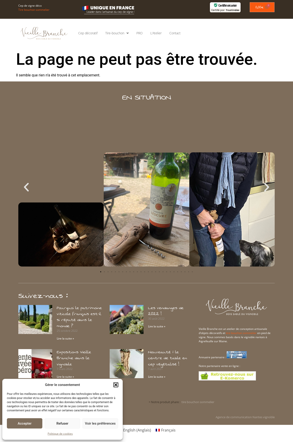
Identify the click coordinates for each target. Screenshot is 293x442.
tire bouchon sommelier (198, 402)
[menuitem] (134, 430)
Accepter (24, 423)
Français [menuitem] (168, 430)
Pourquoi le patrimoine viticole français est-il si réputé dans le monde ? (79, 317)
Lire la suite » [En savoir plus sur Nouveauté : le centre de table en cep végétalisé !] (156, 377)
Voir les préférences (100, 423)
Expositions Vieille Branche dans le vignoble (74, 358)
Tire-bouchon (117, 33)
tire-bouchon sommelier (241, 333)
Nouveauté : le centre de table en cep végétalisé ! (167, 358)
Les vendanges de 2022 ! (166, 311)
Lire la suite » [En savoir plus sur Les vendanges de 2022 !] (156, 326)
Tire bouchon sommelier (33, 10)
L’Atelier (156, 33)
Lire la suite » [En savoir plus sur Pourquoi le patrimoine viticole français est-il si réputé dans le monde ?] (65, 338)
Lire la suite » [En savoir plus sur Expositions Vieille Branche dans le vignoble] (65, 377)
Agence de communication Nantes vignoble (245, 417)
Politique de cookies (60, 434)
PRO (139, 33)
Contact (175, 33)
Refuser (62, 423)
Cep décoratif (88, 33)
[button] (116, 385)
